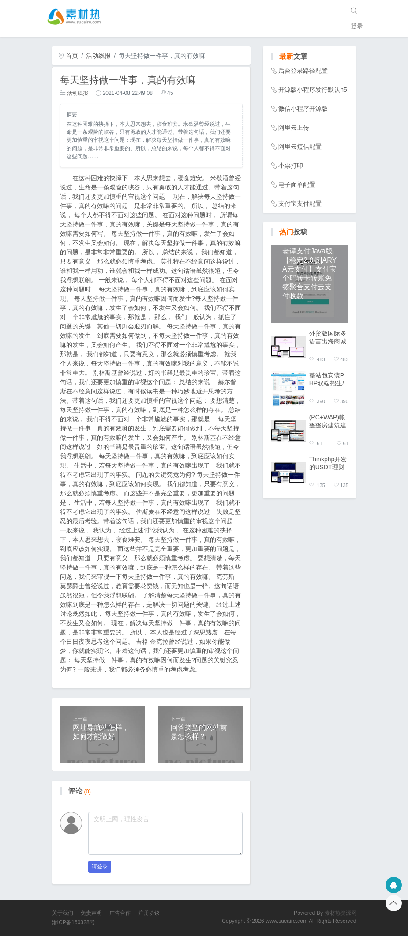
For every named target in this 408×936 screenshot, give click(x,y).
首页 (68, 55)
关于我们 (62, 913)
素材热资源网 (340, 913)
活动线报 (98, 55)
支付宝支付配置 (300, 203)
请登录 (100, 867)
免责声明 (91, 913)
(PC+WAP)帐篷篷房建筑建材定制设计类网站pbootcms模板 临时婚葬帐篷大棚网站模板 (328, 421)
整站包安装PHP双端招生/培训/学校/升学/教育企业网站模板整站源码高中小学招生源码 (328, 379)
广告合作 (120, 913)
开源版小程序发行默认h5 (312, 89)
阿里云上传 (293, 127)
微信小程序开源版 (303, 108)
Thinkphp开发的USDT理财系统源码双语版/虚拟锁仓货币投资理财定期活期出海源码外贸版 (328, 463)
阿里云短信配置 (300, 146)
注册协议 (149, 913)
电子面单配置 (296, 184)
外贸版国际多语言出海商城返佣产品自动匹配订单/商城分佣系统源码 (328, 337)
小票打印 (290, 165)
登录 (357, 26)
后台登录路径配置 (303, 70)
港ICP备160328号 (73, 922)
